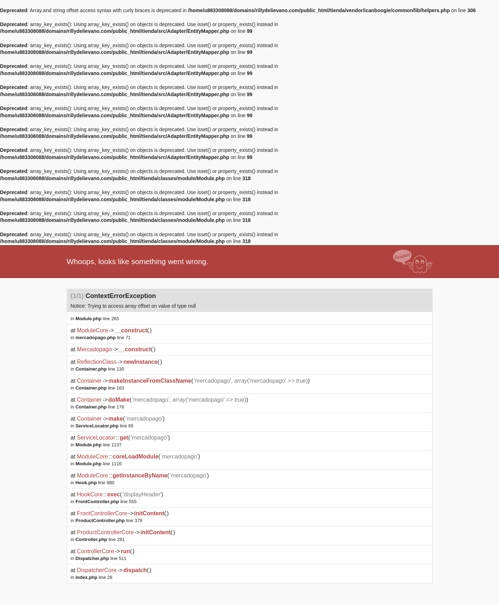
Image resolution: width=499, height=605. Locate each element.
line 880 (94, 482)
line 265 (97, 318)
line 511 (100, 558)
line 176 (99, 407)
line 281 (100, 539)
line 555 (105, 501)
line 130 (99, 369)
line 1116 (98, 463)
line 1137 (98, 444)
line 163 (99, 388)
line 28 (93, 577)
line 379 (108, 520)
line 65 (104, 425)
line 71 (103, 337)
